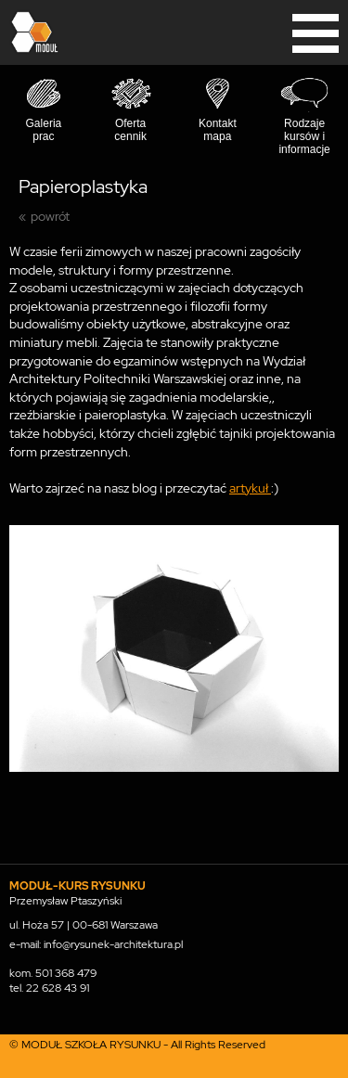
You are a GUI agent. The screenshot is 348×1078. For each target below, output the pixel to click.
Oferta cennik (130, 130)
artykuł (250, 488)
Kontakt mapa (218, 130)
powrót (50, 216)
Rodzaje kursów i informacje (303, 136)
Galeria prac (44, 130)
